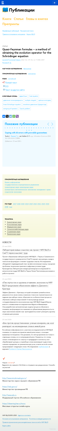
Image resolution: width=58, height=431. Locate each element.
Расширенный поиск (27, 31)
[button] (5, 128)
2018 (6, 207)
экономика (18, 192)
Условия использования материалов (15, 419)
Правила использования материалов (14, 34)
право (48, 189)
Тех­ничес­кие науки (13, 234)
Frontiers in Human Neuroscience (20, 349)
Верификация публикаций (11, 31)
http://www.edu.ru (9, 395)
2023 (31, 204)
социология (9, 192)
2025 (23, 204)
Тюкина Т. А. (15, 136)
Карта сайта (6, 426)
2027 (15, 204)
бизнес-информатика (12, 182)
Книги (6, 19)
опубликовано (44, 347)
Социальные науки (13, 231)
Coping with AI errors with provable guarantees (26, 132)
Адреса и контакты (24, 415)
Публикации (21, 10)
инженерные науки (26, 187)
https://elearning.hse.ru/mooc (13, 403)
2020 (43, 204)
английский (12, 79)
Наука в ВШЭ (30, 34)
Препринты (10, 24)
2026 (18, 204)
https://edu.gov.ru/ (9, 386)
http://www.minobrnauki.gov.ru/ (14, 378)
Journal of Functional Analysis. (11, 60)
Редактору (53, 429)
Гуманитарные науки (14, 222)
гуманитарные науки (12, 187)
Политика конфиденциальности (40, 419)
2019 (47, 204)
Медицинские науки (14, 227)
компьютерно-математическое (16, 189)
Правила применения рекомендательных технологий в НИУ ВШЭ (25, 422)
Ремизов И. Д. (6, 63)
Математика (27, 69)
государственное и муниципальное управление (22, 185)
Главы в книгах (37, 19)
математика (32, 189)
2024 (27, 204)
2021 (39, 204)
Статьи (19, 19)
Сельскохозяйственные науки (17, 229)
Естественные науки (14, 224)
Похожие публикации (21, 124)
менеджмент (41, 189)
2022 (35, 204)
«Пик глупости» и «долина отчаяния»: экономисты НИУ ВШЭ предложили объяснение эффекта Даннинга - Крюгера (27, 285)
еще (10, 207)
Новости (6, 242)
